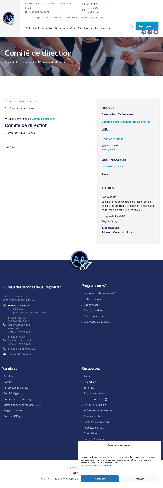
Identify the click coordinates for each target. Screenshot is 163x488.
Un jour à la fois (95, 405)
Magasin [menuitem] (38, 17)
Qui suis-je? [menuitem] (32, 28)
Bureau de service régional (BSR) (22, 404)
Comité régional (13, 393)
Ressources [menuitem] (102, 28)
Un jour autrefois (95, 399)
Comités (8, 382)
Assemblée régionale (16, 387)
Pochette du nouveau (96, 421)
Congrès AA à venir (95, 439)
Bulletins (89, 387)
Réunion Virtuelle (112, 139)
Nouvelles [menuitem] (47, 28)
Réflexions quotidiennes (98, 410)
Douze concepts (93, 316)
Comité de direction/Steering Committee (126, 121)
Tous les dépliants (94, 416)
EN (76, 473)
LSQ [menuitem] (92, 17)
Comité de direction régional (20, 399)
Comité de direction (113, 166)
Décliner (139, 479)
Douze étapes (92, 304)
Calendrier (90, 382)
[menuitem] (97, 18)
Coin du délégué (13, 416)
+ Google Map (109, 149)
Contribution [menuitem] (51, 17)
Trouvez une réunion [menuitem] (77, 17)
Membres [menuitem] (85, 28)
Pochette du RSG (94, 427)
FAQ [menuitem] (62, 17)
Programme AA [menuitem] (65, 28)
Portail (87, 376)
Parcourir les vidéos (95, 393)
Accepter (100, 479)
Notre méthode (93, 299)
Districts (8, 376)
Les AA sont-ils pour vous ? (99, 293)
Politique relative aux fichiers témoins (98, 465)
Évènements (28, 62)
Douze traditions (93, 310)
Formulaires (90, 433)
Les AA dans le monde (97, 321)
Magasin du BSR (13, 410)
